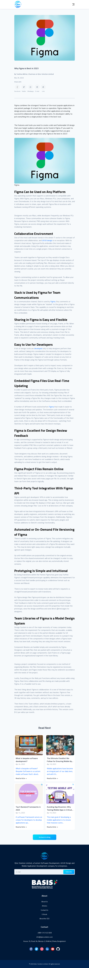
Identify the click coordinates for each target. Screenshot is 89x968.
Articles (44, 906)
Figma (52, 301)
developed (38, 348)
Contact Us (44, 910)
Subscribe (69, 872)
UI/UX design (47, 240)
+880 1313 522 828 (44, 932)
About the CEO (44, 918)
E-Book (44, 914)
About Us (44, 901)
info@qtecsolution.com (44, 937)
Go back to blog (44, 837)
